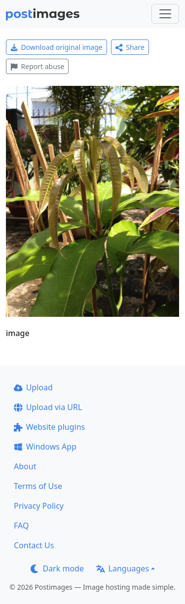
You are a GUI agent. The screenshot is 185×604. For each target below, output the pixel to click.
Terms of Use (38, 486)
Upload (33, 387)
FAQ (21, 525)
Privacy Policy (39, 505)
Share (130, 47)
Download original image (56, 47)
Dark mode (57, 568)
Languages (122, 568)
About (25, 466)
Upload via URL (48, 407)
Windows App (45, 446)
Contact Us (34, 545)
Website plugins (49, 426)
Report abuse (37, 66)
